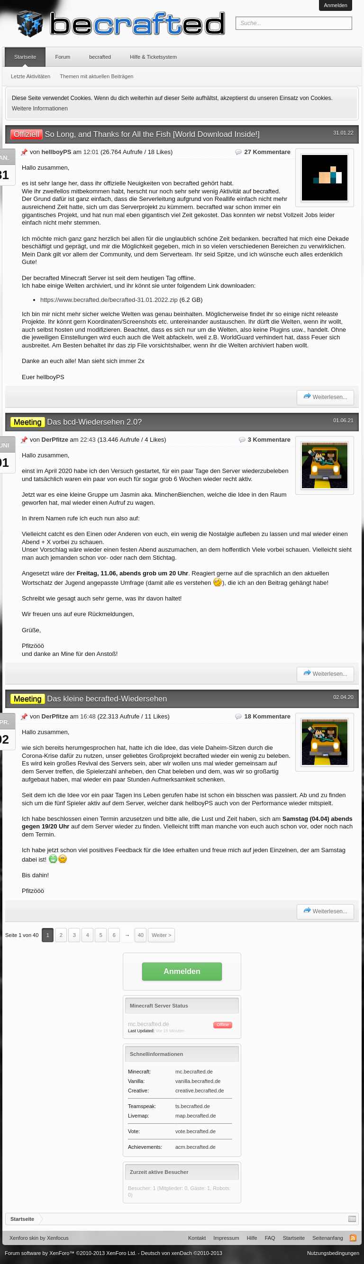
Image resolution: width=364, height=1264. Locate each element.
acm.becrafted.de (195, 1147)
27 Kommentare (267, 151)
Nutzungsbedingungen (333, 1253)
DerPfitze (55, 439)
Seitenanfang (327, 1238)
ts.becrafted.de (192, 1106)
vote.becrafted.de (195, 1131)
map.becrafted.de (195, 1116)
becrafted (100, 57)
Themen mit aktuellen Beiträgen (96, 76)
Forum (62, 57)
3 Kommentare (269, 439)
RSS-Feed (353, 1238)
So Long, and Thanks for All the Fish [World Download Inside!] (135, 134)
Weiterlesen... (325, 396)
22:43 (88, 439)
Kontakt (197, 1238)
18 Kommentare (267, 716)
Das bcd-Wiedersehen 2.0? (76, 422)
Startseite (25, 57)
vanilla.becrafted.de (197, 1081)
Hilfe (252, 1238)
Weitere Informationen (40, 108)
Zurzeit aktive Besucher (159, 1172)
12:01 (91, 151)
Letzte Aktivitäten (30, 76)
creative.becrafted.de (199, 1090)
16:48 (88, 716)
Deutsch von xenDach (181, 1253)
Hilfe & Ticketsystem (153, 57)
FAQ (270, 1238)
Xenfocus (58, 1238)
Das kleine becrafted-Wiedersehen (88, 698)
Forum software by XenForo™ (70, 1253)
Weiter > (161, 935)
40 (141, 935)
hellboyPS (57, 151)
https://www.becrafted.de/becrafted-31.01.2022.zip (109, 299)
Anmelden (335, 5)
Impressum (226, 1238)
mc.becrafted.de (194, 1071)
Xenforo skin (23, 1238)
